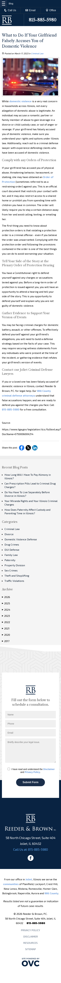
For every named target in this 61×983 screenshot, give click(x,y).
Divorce (9, 534)
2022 (6, 622)
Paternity (10, 560)
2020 (6, 634)
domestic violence (20, 101)
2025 (6, 603)
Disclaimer (49, 769)
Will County (51, 893)
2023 (6, 616)
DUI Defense (12, 549)
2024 (6, 609)
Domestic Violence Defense (21, 539)
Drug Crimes (12, 544)
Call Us (10, 10)
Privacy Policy (32, 772)
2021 (5, 628)
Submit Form (30, 782)
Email (30, 10)
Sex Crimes (11, 570)
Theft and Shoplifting (17, 575)
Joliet (28, 879)
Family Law (11, 554)
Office (51, 10)
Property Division (15, 565)
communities (11, 883)
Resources (30, 942)
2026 (6, 597)
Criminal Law (37, 53)
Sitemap (30, 949)
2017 (5, 641)
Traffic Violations (14, 580)
